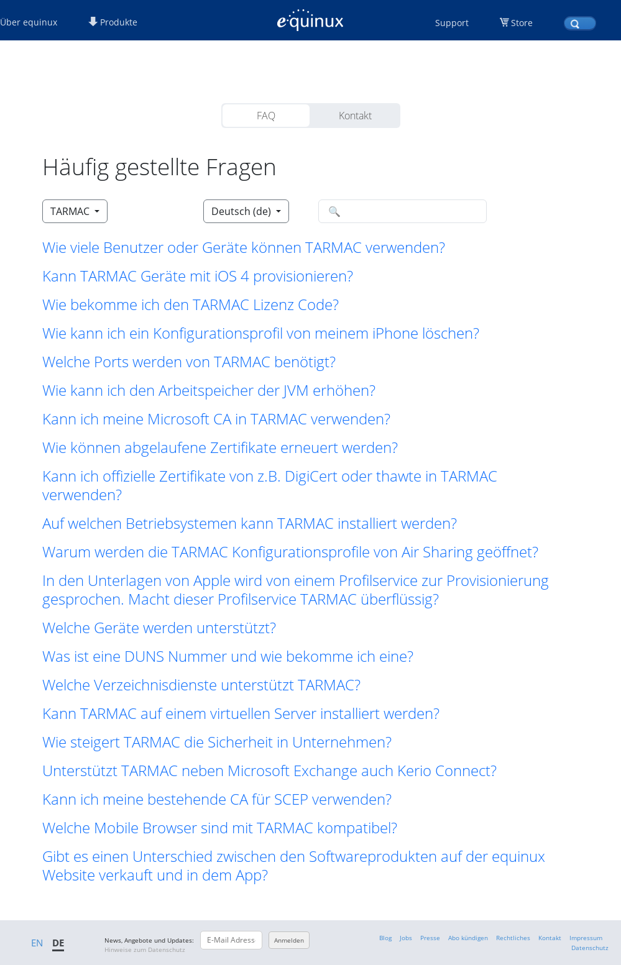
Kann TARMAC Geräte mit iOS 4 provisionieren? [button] (197, 276)
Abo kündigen (468, 937)
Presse (430, 937)
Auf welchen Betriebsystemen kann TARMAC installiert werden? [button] (249, 523)
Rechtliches (513, 937)
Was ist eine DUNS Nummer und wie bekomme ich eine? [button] (227, 656)
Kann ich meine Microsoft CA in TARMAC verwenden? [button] (216, 418)
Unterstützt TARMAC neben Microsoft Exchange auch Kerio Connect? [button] (269, 770)
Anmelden (289, 940)
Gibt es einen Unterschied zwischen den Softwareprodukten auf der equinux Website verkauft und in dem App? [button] (293, 865)
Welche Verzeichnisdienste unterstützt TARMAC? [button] (201, 684)
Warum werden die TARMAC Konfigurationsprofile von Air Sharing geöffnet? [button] (290, 551)
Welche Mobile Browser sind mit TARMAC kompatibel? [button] (219, 827)
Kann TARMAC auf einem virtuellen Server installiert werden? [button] (240, 713)
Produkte (112, 22)
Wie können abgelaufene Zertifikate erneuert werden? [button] (220, 447)
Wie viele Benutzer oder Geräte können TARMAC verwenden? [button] (243, 247)
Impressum (585, 937)
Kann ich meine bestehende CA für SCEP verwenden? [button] (217, 799)
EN (37, 942)
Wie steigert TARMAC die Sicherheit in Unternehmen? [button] (217, 742)
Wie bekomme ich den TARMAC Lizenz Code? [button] (190, 304)
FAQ (266, 115)
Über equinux (28, 22)
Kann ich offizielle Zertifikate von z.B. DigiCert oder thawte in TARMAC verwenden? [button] (269, 485)
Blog (385, 937)
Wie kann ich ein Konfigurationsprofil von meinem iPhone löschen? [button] (260, 333)
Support (452, 23)
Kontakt (355, 115)
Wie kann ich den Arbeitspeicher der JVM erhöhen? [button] (208, 390)
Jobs (406, 937)
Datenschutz (590, 947)
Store (522, 23)
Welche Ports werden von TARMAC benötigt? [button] (189, 361)
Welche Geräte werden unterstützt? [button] (159, 627)
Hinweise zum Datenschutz (144, 949)
